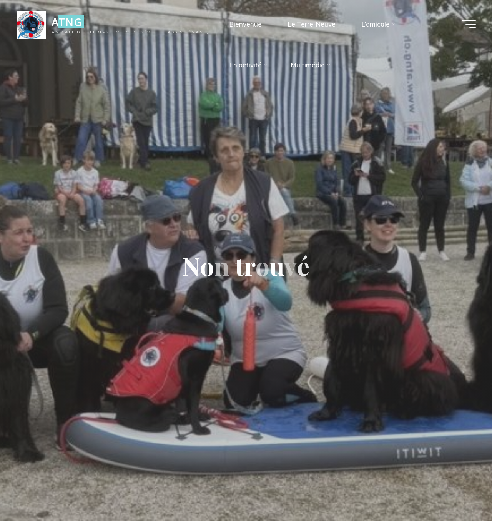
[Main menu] (469, 24)
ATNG (67, 21)
